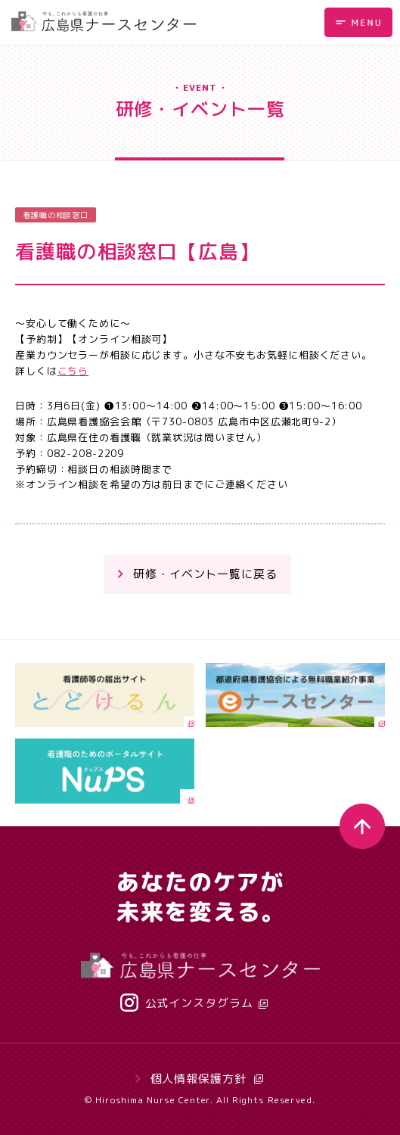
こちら (73, 371)
